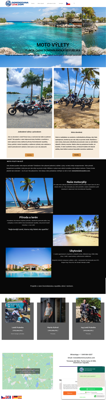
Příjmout (69, 393)
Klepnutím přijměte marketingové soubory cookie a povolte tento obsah (27, 371)
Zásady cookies (82, 397)
